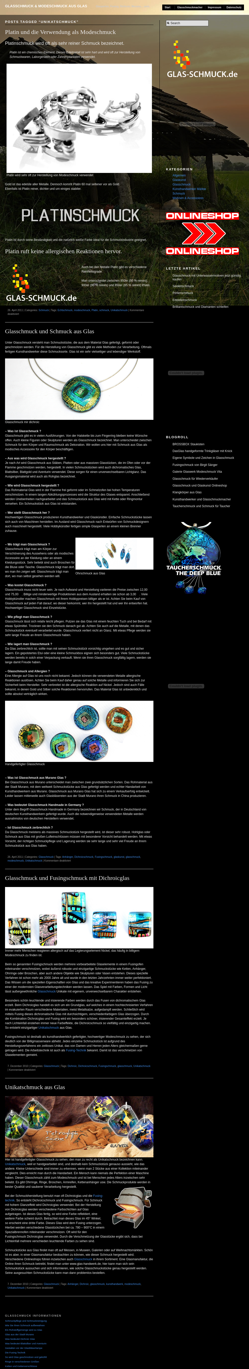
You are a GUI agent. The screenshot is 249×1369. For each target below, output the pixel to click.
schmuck (104, 310)
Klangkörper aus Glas (187, 492)
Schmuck (43, 310)
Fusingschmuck (103, 857)
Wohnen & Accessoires (188, 198)
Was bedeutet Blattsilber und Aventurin (26, 1343)
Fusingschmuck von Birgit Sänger (195, 465)
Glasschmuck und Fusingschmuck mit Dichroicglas (67, 878)
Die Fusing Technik (15, 1352)
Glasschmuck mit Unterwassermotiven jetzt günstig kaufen (207, 277)
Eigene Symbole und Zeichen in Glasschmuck (203, 458)
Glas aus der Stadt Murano (19, 1334)
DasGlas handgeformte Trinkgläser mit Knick (202, 451)
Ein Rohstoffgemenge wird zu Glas (23, 1329)
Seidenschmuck (183, 286)
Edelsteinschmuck (185, 300)
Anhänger (67, 857)
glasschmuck (133, 857)
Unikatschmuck (119, 310)
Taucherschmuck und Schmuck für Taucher (201, 506)
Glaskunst (179, 180)
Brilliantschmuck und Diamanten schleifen (200, 307)
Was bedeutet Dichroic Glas (20, 1339)
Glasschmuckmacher (190, 7)
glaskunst (119, 857)
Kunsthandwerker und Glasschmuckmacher (202, 499)
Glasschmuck (46, 857)
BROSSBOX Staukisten (188, 444)
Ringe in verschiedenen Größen (22, 1361)
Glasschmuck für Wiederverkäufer (195, 478)
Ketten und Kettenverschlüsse (21, 1366)
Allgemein (179, 175)
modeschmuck (82, 310)
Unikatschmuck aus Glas (35, 1087)
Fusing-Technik (76, 1050)
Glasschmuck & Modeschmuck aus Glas (46, 6)
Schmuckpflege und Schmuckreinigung (26, 1320)
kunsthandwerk (114, 1284)
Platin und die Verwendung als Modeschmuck (60, 32)
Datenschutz (234, 7)
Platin (95, 310)
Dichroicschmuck (84, 857)
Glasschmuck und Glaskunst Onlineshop (200, 485)
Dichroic (72, 1066)
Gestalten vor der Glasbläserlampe (23, 1348)
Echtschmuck (65, 310)
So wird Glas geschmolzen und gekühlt (26, 1357)
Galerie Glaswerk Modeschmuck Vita (197, 471)
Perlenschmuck (183, 293)
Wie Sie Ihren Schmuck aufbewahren (25, 1325)
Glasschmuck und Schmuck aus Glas (49, 331)
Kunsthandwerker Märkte (189, 189)
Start (168, 7)
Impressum (214, 7)
